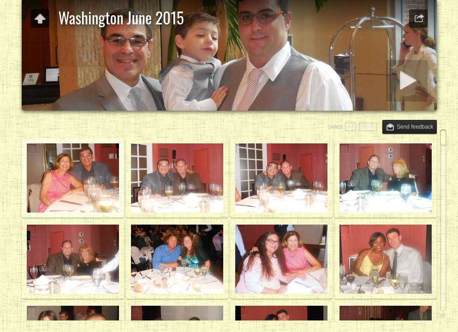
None (368, 127)
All (350, 127)
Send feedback (415, 127)
